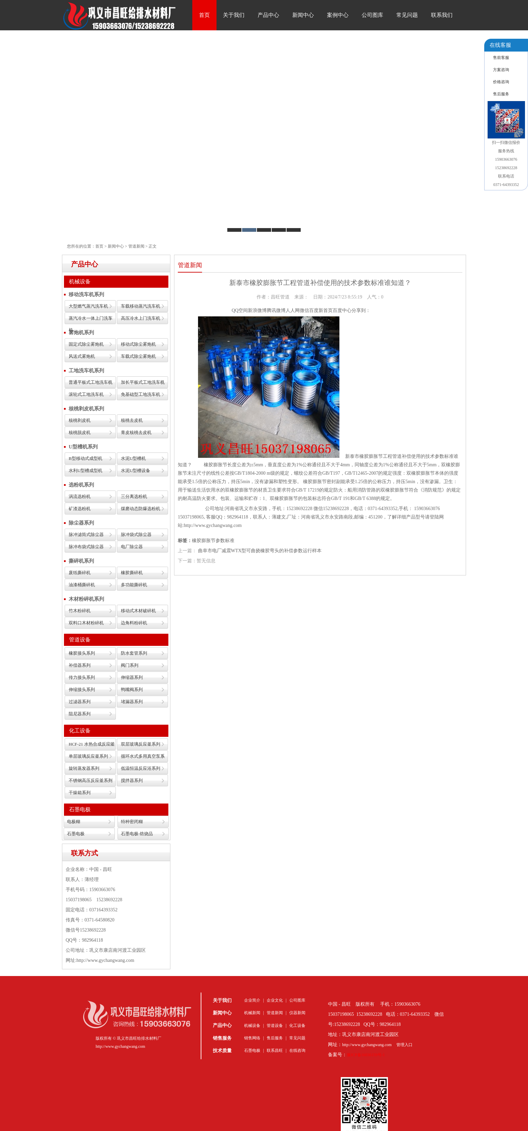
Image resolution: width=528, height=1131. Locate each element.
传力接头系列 (82, 677)
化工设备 (80, 730)
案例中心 (338, 15)
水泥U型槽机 (133, 458)
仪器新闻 (297, 1012)
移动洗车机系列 (86, 294)
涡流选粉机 (80, 496)
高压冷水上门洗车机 (140, 318)
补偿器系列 (80, 665)
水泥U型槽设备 (135, 470)
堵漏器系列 (132, 701)
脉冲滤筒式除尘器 (86, 534)
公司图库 (372, 15)
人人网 (293, 310)
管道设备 (80, 639)
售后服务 (275, 1038)
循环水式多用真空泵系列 (143, 758)
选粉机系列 (81, 485)
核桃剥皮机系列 (86, 408)
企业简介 (252, 1000)
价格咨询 (501, 82)
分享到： (361, 310)
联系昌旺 (275, 1050)
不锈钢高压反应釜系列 (90, 780)
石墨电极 (80, 809)
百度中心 (342, 310)
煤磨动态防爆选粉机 (140, 508)
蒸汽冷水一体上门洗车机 (90, 320)
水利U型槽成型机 (85, 470)
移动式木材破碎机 (138, 610)
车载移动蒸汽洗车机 (140, 306)
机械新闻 (252, 1012)
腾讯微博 (276, 310)
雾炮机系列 (81, 332)
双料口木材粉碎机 (86, 622)
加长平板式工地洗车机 (143, 382)
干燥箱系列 (80, 792)
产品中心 (268, 15)
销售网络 (252, 1038)
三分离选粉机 (134, 496)
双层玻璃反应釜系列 (140, 744)
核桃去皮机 (132, 420)
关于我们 (233, 15)
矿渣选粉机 (80, 508)
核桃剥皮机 (80, 420)
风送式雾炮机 (82, 356)
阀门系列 (129, 665)
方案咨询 (501, 69)
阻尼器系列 (80, 713)
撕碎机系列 (81, 561)
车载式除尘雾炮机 (138, 356)
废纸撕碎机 (80, 572)
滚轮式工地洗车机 (86, 394)
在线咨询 (297, 1050)
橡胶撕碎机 (132, 572)
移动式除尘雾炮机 (138, 344)
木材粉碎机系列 (86, 599)
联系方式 (84, 853)
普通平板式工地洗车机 (90, 382)
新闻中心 (303, 15)
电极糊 (73, 821)
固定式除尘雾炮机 (86, 344)
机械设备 (80, 281)
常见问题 (407, 15)
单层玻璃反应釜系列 (88, 756)
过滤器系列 (80, 701)
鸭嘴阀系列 (132, 689)
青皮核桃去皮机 (136, 432)
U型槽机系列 (83, 446)
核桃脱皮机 (80, 432)
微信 (304, 310)
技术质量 (222, 1050)
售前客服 (501, 57)
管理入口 (404, 1044)
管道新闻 (136, 246)
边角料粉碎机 (134, 622)
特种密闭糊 (132, 821)
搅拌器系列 (132, 780)
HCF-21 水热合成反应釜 (92, 744)
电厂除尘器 (132, 546)
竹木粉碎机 (80, 610)
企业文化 (275, 1000)
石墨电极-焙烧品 (137, 833)
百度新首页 (321, 310)
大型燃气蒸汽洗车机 (88, 306)
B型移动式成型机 (85, 458)
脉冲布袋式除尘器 (86, 546)
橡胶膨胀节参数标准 (213, 540)
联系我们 (442, 15)
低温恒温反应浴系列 (140, 768)
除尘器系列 (81, 523)
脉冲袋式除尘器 (136, 534)
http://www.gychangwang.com (367, 1044)
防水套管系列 (134, 653)
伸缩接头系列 (82, 689)
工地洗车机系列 (86, 370)
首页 (204, 15)
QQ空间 (240, 310)
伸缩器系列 (132, 677)
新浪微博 (257, 310)
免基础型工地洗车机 (140, 394)
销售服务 (222, 1038)
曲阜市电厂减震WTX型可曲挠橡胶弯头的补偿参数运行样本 (260, 550)
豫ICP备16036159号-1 (366, 1055)
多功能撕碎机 (134, 584)
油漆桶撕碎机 (82, 584)
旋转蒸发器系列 (84, 768)
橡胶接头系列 (82, 653)
